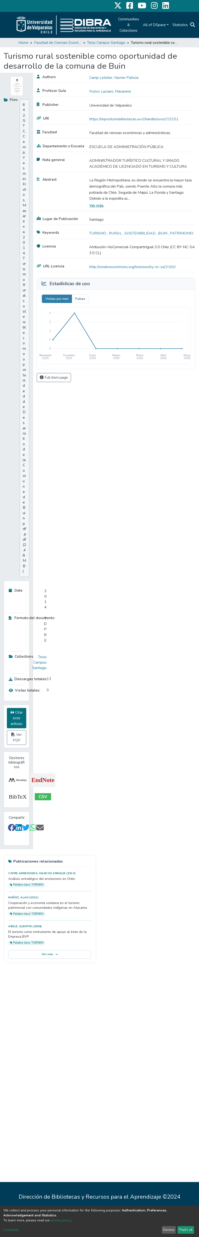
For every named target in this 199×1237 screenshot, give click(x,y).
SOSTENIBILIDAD (140, 233)
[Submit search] (193, 25)
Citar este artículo (17, 718)
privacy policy (61, 1220)
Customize (11, 1230)
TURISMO (98, 233)
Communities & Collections (128, 25)
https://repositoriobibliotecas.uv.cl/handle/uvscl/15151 (134, 119)
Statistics (180, 24)
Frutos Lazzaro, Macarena (110, 91)
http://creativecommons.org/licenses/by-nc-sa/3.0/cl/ (132, 267)
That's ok (186, 1230)
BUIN (163, 233)
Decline (168, 1230)
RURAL (116, 233)
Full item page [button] (54, 377)
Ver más (96, 205)
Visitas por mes (57, 299)
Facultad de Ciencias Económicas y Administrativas (57, 42)
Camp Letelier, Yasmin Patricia (113, 77)
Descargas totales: (26, 679)
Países (80, 299)
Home (23, 42)
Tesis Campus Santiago (106, 42)
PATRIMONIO (181, 233)
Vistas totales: (24, 690)
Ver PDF (16, 737)
